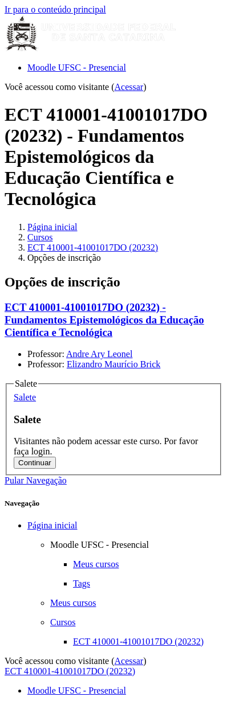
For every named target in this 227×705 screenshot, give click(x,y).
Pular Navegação (36, 480)
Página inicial (52, 227)
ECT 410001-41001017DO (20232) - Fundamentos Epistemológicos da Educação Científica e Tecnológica (104, 319)
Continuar (34, 462)
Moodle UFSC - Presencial (76, 67)
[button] (25, 397)
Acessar (129, 87)
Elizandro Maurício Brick (113, 364)
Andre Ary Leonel (99, 354)
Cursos (39, 237)
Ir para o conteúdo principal (55, 9)
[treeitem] (124, 583)
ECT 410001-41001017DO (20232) (92, 247)
